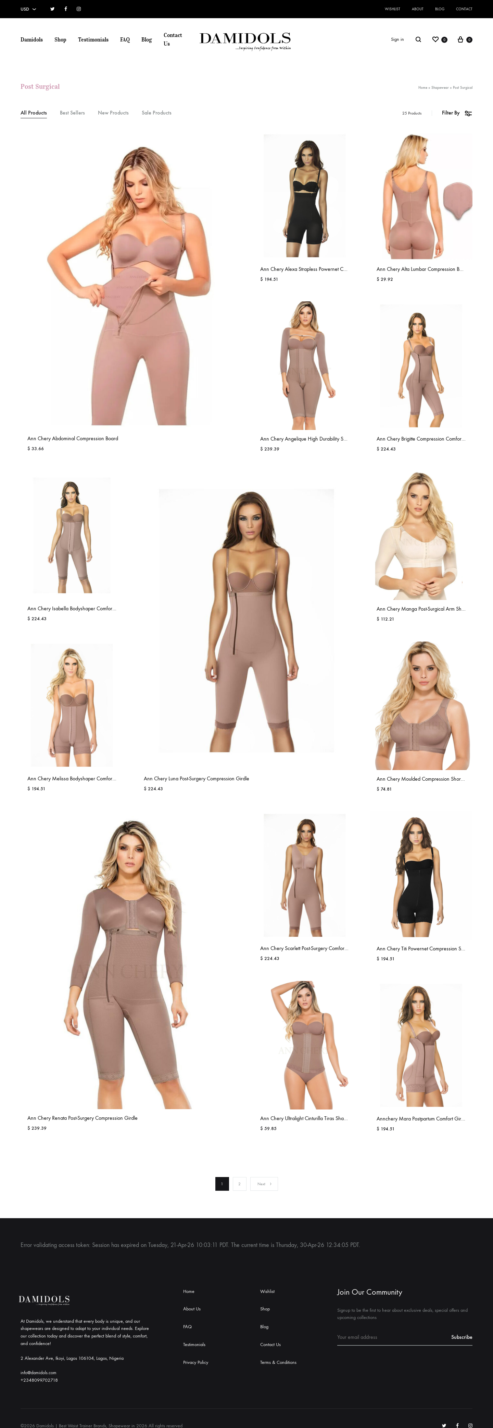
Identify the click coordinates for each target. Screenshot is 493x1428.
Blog (439, 9)
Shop (60, 39)
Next (264, 1183)
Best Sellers (72, 113)
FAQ (125, 39)
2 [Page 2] (239, 1183)
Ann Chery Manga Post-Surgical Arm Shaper (424, 608)
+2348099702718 (39, 1380)
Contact (464, 9)
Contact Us (173, 39)
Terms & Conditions (278, 1362)
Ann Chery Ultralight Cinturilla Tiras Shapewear (310, 1118)
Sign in (397, 39)
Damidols (32, 39)
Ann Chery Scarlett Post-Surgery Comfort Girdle (310, 948)
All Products (34, 113)
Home (422, 87)
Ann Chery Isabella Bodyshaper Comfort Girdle (77, 608)
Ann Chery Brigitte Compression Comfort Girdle (427, 438)
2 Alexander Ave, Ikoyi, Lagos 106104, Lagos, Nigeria (72, 1358)
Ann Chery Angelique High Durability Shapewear (312, 438)
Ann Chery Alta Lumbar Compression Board (423, 269)
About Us (192, 1309)
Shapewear (440, 87)
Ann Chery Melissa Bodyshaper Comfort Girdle (77, 778)
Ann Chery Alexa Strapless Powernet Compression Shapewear (327, 269)
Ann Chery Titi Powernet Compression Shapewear (430, 948)
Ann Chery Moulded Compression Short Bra (423, 779)
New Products (113, 113)
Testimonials (93, 39)
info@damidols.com (38, 1373)
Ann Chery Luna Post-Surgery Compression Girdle (196, 778)
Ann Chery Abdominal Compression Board (72, 438)
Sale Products (157, 113)
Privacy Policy (195, 1362)
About (418, 9)
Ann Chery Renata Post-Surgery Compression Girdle (82, 1118)
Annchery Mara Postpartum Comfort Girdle (422, 1118)
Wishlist (392, 9)
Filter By (457, 113)
